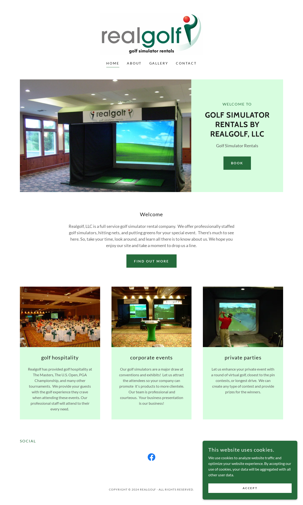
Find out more (151, 261)
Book (237, 163)
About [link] (134, 63)
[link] (151, 33)
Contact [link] (186, 63)
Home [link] (112, 63)
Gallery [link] (159, 63)
